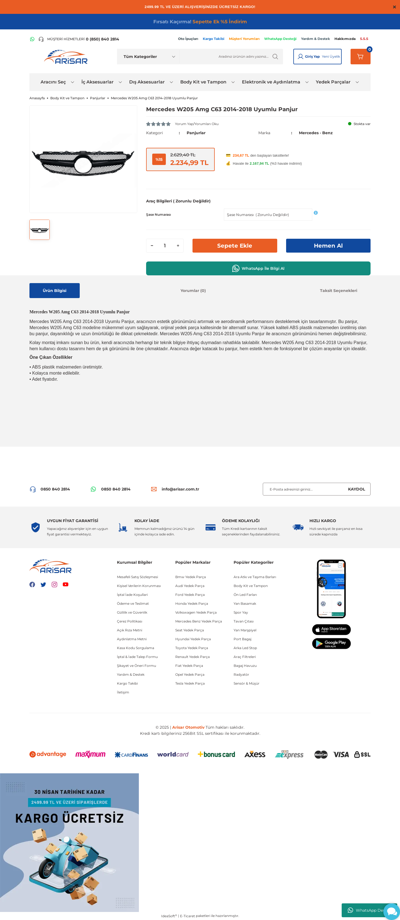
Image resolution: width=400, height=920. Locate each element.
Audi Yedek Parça (189, 586)
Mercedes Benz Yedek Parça (198, 621)
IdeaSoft (169, 916)
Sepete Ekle (234, 245)
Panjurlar (196, 132)
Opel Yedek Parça (189, 674)
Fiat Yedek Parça (189, 666)
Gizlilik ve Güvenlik (132, 612)
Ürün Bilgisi (54, 290)
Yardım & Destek (130, 674)
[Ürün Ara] (231, 56)
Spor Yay (241, 612)
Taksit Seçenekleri (338, 290)
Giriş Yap (312, 56)
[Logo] (66, 56)
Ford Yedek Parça (190, 595)
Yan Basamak (245, 603)
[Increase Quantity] (177, 245)
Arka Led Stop (245, 648)
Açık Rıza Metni (129, 630)
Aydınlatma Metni (132, 639)
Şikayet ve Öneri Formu (136, 666)
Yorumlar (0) (193, 290)
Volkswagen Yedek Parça (196, 612)
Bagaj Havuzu (245, 666)
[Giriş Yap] (300, 56)
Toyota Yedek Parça (191, 648)
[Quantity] (165, 245)
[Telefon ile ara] (78, 39)
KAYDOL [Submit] (356, 489)
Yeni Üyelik (331, 56)
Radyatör (241, 674)
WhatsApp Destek (369, 910)
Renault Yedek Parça (192, 657)
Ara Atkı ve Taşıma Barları (255, 577)
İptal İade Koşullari (132, 595)
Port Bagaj (242, 639)
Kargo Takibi (127, 683)
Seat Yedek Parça (189, 630)
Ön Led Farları (245, 595)
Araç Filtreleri (245, 657)
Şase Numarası (158, 214)
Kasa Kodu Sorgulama (135, 648)
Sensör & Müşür (246, 683)
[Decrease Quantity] (152, 245)
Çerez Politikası (129, 621)
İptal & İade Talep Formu (137, 657)
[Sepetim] (361, 56)
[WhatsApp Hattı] (32, 39)
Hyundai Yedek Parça (193, 639)
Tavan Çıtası (244, 621)
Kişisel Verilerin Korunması (139, 586)
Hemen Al (328, 245)
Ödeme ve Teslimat (133, 603)
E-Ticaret (187, 916)
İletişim (123, 692)
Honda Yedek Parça (191, 603)
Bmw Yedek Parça (190, 577)
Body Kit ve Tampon (251, 586)
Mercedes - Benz (316, 132)
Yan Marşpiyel (245, 630)
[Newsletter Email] (317, 489)
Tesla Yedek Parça (190, 683)
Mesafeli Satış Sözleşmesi (137, 577)
